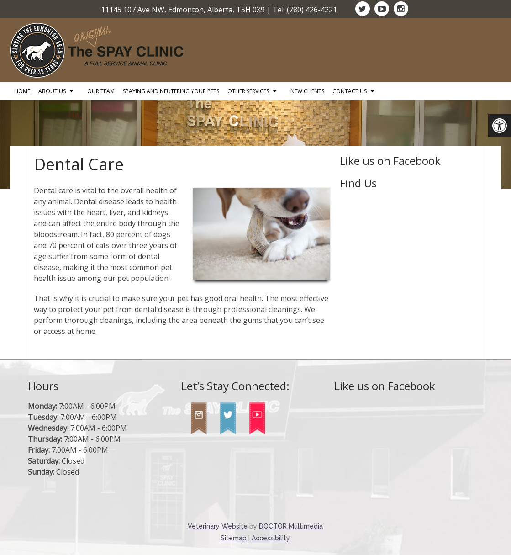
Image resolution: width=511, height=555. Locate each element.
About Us (52, 91)
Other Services (248, 91)
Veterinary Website (218, 526)
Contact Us (349, 91)
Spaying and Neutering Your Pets (171, 91)
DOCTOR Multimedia (291, 526)
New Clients (307, 91)
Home (22, 91)
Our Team (101, 91)
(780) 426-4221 (312, 10)
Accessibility (271, 538)
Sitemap (234, 538)
